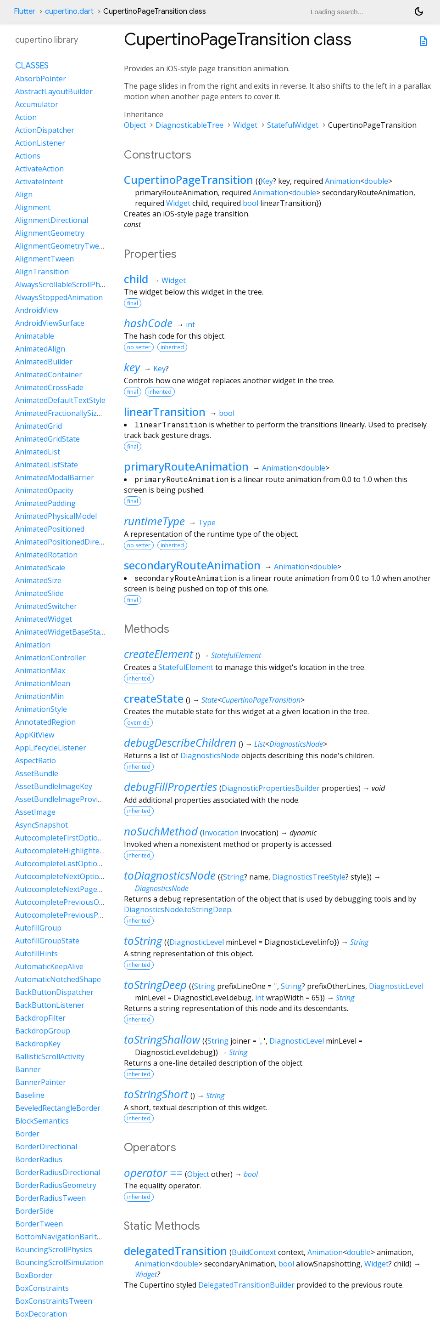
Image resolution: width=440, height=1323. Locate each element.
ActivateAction (39, 169)
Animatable (34, 336)
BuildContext (254, 1252)
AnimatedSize (38, 580)
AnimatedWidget (43, 619)
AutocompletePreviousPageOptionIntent (85, 915)
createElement (158, 653)
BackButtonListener (49, 1005)
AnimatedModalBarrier (54, 477)
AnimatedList (37, 452)
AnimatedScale (40, 567)
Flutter (24, 11)
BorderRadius (38, 1159)
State (209, 700)
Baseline (30, 1095)
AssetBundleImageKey (53, 786)
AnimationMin (39, 696)
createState (154, 698)
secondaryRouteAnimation (192, 565)
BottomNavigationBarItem (61, 1237)
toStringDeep (155, 984)
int (190, 324)
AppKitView (34, 735)
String (233, 877)
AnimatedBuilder (43, 362)
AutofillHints (36, 953)
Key (267, 181)
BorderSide (34, 1211)
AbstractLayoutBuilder (54, 91)
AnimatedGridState (47, 439)
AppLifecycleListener (50, 748)
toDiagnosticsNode (170, 875)
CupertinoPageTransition (188, 179)
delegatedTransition (175, 1250)
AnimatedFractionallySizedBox (66, 413)
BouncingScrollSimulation (59, 1262)
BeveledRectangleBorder (57, 1108)
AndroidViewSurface (49, 323)
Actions (27, 156)
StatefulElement (236, 655)
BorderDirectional (46, 1146)
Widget (245, 125)
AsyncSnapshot (41, 825)
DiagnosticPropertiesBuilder (271, 788)
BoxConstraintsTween (53, 1301)
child (136, 278)
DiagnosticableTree (189, 125)
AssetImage (35, 812)
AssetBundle (36, 773)
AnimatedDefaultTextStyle (60, 400)
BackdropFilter (40, 1018)
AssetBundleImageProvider (62, 799)
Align (24, 194)
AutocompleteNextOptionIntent (70, 876)
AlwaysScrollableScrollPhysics (65, 284)
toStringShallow (162, 1039)
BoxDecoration (41, 1314)
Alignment (32, 207)
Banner (28, 1069)
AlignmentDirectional (51, 220)
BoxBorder (34, 1275)
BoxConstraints (42, 1288)
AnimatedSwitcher (46, 606)
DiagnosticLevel (196, 942)
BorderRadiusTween (50, 1198)
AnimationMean (42, 683)
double (376, 181)
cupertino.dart (69, 11)
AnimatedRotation (46, 555)
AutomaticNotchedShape (58, 979)
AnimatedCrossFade (49, 387)
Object (135, 125)
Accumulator (36, 104)
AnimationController (50, 658)
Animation (342, 181)
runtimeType (154, 520)
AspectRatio (35, 760)
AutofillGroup (38, 928)
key (132, 367)
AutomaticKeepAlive (49, 966)
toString (143, 940)
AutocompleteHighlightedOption (71, 851)
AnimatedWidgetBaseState (61, 632)
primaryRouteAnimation (186, 466)
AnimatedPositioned (49, 529)
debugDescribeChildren (180, 742)
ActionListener (40, 143)
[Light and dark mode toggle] (419, 11)
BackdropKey (38, 1044)
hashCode (148, 322)
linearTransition (165, 411)
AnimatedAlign (40, 349)
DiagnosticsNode (296, 744)
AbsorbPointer (40, 79)
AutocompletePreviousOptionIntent (77, 902)
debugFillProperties (170, 786)
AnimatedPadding (45, 503)
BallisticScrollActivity (49, 1056)
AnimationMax (40, 670)
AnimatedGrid (38, 426)
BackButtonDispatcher (54, 992)
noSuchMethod (161, 831)
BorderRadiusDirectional (57, 1172)
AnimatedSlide (39, 593)
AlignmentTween (44, 259)
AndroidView (36, 310)
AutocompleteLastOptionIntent (69, 863)
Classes (32, 66)
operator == (153, 1172)
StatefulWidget (292, 125)
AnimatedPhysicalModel (56, 516)
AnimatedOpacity (44, 490)
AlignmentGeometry (49, 233)
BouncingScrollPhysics (53, 1249)
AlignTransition (42, 272)
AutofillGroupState (47, 941)
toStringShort (156, 1094)
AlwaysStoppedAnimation (59, 297)
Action (26, 117)
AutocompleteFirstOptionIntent (69, 838)
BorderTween (39, 1224)
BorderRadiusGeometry (55, 1185)
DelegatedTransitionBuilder (246, 1285)
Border (27, 1134)
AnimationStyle (41, 709)
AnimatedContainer (48, 374)
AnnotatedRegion (45, 722)
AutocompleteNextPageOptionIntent (78, 889)
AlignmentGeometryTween (61, 246)
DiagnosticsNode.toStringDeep (177, 909)
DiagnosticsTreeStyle (308, 877)
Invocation (220, 833)
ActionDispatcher (44, 130)
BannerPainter (40, 1082)
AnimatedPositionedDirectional (68, 542)
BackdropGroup (42, 1031)
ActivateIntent (39, 181)
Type (207, 522)
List (259, 744)
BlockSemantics (42, 1121)
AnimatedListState (46, 465)
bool (250, 203)
